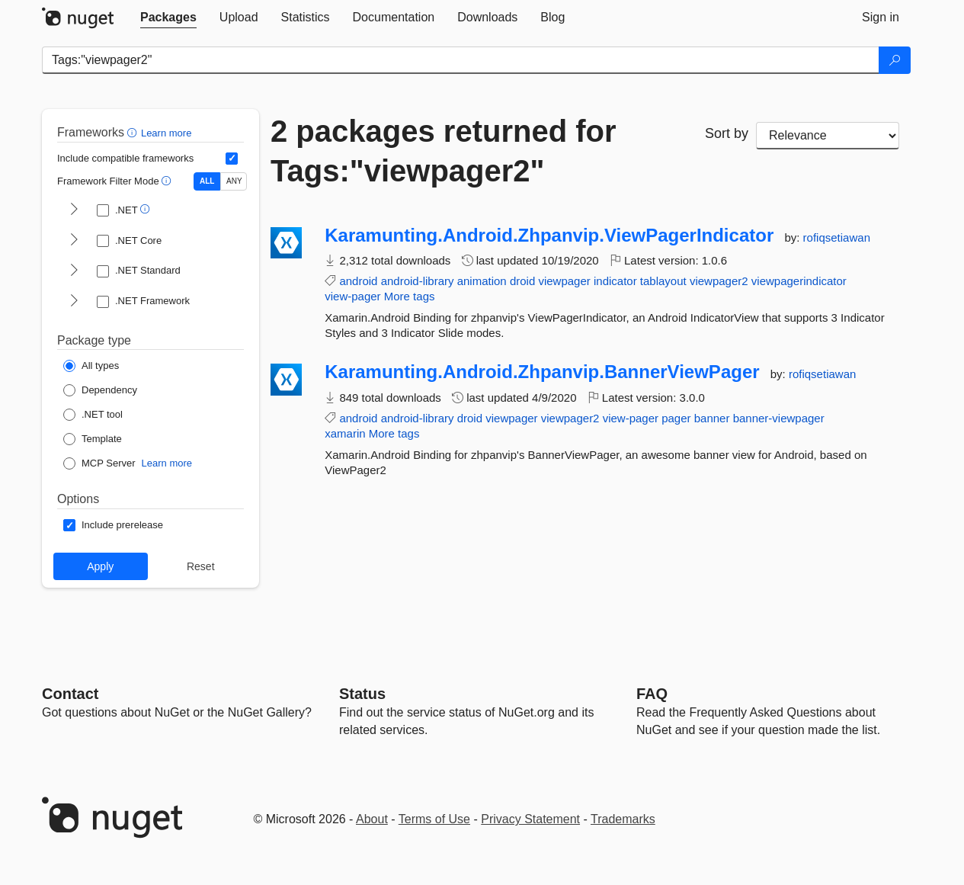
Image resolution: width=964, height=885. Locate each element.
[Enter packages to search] (460, 60)
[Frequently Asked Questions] (652, 693)
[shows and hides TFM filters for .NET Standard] (74, 271)
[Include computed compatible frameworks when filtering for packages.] (231, 158)
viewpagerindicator (799, 280)
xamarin (345, 433)
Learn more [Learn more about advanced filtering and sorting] (166, 133)
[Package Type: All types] (91, 366)
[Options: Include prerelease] (113, 525)
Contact (70, 693)
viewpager (564, 280)
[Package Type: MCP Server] (99, 463)
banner (712, 418)
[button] (133, 132)
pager (675, 418)
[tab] (168, 17)
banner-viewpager (779, 418)
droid (522, 280)
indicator (615, 280)
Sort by (726, 133)
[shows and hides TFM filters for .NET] (74, 210)
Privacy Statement (530, 819)
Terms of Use (434, 819)
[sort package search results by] (827, 135)
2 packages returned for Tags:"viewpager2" (444, 151)
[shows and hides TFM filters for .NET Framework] (74, 302)
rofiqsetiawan (836, 237)
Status (362, 693)
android (358, 280)
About (372, 819)
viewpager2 (719, 280)
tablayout (663, 280)
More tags (409, 296)
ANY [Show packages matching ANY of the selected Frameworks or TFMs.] (234, 181)
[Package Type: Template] (92, 439)
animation (482, 280)
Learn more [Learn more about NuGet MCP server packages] (167, 463)
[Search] (895, 60)
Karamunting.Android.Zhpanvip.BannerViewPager (542, 372)
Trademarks (623, 819)
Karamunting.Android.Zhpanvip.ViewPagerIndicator (549, 235)
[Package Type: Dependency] (100, 390)
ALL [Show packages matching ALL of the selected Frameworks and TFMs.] (207, 181)
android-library (417, 280)
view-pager (352, 296)
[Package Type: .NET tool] (93, 414)
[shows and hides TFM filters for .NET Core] (74, 241)
